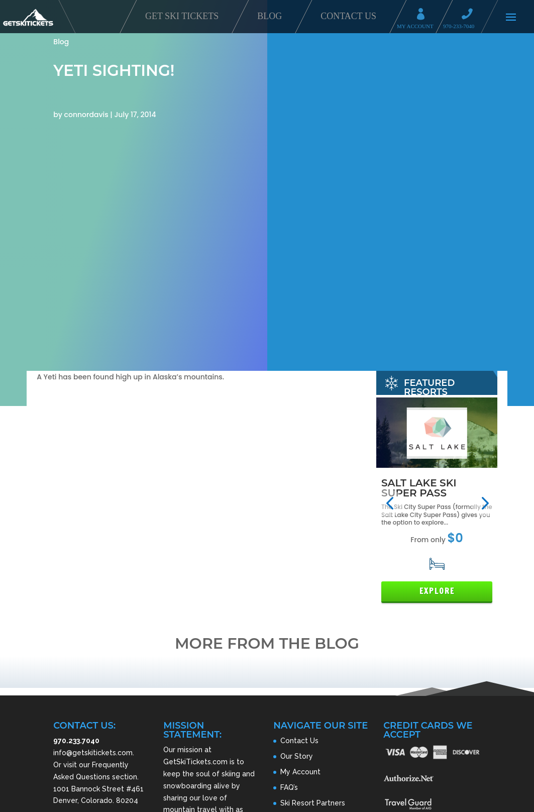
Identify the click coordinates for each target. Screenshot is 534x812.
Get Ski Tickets (182, 16)
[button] (389, 502)
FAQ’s (289, 787)
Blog (269, 16)
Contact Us (348, 16)
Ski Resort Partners (312, 803)
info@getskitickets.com (93, 753)
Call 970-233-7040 (470, 15)
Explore (437, 591)
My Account (424, 15)
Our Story (296, 756)
